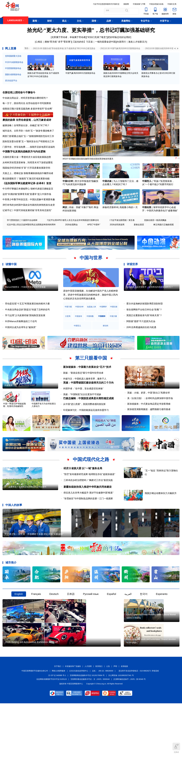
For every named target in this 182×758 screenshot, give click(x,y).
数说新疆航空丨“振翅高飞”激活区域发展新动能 (26, 189)
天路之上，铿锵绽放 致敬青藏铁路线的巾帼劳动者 (28, 183)
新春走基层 (139, 239)
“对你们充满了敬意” (97, 37)
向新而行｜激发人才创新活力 (131, 42)
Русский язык (91, 629)
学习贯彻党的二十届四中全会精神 (22, 234)
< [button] (175, 48)
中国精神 (70, 340)
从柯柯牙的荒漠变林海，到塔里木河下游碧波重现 (28, 172)
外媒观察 (8, 409)
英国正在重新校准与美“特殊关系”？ (144, 330)
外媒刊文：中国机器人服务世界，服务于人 (84, 393)
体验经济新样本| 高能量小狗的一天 (120, 221)
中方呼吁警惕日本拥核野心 (16, 203)
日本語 (71, 629)
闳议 (65, 221)
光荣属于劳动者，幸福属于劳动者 (68, 37)
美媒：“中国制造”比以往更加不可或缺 (82, 413)
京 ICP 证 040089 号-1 (57, 729)
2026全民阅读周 (117, 239)
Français (36, 629)
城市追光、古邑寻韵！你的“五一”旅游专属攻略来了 (28, 137)
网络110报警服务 (58, 725)
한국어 (143, 629)
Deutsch (54, 629)
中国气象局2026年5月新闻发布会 (80, 78)
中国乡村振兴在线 (156, 4)
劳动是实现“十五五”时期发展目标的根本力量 (27, 318)
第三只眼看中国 (91, 372)
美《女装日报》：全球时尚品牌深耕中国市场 (150, 421)
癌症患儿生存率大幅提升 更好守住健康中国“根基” (88, 516)
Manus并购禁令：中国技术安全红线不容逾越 (25, 310)
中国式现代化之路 (91, 483)
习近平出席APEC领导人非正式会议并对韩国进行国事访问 (73, 234)
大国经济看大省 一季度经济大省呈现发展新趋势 (27, 167)
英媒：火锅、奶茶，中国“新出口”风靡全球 (148, 416)
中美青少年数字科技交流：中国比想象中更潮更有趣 (29, 214)
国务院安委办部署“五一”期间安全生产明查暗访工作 (28, 147)
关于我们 (57, 720)
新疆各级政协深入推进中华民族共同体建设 (88, 510)
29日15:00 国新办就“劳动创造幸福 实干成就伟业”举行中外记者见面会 (64, 48)
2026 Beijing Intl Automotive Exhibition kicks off (31, 696)
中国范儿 (146, 189)
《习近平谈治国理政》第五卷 (121, 234)
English (19, 629)
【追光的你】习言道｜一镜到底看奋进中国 (94, 42)
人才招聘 (88, 720)
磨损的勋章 (9, 125)
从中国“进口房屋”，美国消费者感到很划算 (84, 426)
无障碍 (176, 748)
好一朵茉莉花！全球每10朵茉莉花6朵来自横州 (25, 519)
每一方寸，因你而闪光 (14, 105)
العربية (128, 629)
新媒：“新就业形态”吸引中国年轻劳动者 (83, 387)
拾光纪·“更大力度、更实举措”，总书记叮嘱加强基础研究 (91, 30)
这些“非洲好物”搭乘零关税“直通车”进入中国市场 (27, 208)
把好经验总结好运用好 (119, 37)
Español (111, 629)
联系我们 (99, 720)
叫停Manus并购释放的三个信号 (21, 335)
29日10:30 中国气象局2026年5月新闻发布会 (120, 48)
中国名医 (146, 221)
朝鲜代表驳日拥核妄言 (41, 203)
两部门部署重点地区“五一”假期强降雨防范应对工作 (28, 142)
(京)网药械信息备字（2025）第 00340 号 (129, 733)
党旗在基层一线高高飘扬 (155, 234)
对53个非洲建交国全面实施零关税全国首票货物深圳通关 (91, 161)
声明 (115, 720)
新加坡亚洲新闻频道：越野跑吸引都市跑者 (148, 432)
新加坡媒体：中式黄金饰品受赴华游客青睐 (148, 427)
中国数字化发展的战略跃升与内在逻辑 (24, 161)
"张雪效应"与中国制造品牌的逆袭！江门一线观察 (88, 522)
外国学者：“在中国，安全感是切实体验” (83, 407)
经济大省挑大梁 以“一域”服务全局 (83, 492)
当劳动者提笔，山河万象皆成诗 (33, 125)
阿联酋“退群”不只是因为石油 (140, 335)
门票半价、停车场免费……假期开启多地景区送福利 (29, 153)
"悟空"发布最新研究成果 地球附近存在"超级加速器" (89, 498)
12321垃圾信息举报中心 (78, 725)
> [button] (177, 48)
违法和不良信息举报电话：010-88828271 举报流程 (139, 725)
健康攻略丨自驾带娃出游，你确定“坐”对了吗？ (26, 131)
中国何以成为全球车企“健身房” (20, 341)
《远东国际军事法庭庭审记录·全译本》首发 (27, 197)
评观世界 (132, 278)
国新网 (126, 4)
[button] (177, 125)
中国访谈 (106, 189)
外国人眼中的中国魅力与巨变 (140, 408)
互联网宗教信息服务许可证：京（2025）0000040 (90, 733)
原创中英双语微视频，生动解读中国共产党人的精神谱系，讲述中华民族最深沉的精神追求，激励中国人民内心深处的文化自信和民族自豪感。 (90, 309)
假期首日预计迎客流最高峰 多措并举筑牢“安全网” (27, 110)
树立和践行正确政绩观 (163, 239)
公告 (108, 720)
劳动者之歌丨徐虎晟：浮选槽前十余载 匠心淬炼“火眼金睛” (33, 569)
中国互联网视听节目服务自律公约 (34, 725)
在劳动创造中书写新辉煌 (38, 105)
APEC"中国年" (93, 239)
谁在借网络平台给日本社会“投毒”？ (144, 324)
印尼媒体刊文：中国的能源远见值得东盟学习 (86, 432)
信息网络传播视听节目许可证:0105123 (51, 733)
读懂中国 (11, 278)
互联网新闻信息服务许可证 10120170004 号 (87, 729)
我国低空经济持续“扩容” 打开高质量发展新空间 (26, 178)
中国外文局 (171, 4)
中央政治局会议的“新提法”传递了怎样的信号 (27, 324)
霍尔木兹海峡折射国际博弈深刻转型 (144, 318)
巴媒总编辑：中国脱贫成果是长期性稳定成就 (88, 420)
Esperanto (161, 629)
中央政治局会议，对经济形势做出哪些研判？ (25, 99)
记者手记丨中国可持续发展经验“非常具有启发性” (27, 224)
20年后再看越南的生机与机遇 (141, 341)
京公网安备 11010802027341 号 (121, 729)
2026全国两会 (71, 239)
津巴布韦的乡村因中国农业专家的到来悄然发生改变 (29, 219)
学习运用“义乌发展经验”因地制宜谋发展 (25, 330)
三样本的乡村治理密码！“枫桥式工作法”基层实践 (88, 504)
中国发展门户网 (139, 4)
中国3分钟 (68, 189)
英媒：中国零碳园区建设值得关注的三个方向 (88, 401)
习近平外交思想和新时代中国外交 (106, 4)
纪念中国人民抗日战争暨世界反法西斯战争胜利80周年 (31, 239)
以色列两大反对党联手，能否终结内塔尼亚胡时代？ (149, 310)
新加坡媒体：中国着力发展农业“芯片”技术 (87, 381)
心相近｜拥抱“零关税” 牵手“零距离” (53, 42)
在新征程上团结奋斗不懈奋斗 (19, 94)
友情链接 (124, 720)
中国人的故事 (13, 528)
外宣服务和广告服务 (73, 720)
